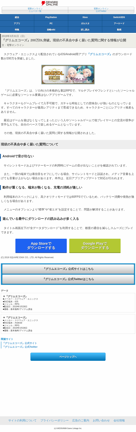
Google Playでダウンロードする (95, 246)
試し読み (85, 29)
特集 (17, 29)
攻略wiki (51, 29)
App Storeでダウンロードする (41, 246)
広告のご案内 (80, 420)
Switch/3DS (119, 17)
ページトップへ (68, 356)
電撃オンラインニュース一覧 (35, 9)
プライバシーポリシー (54, 420)
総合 (17, 17)
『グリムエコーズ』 (99, 54)
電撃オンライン (15, 45)
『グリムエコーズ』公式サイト (19, 343)
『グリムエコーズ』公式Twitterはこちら (68, 279)
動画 (119, 29)
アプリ (17, 23)
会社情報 (119, 420)
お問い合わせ (101, 420)
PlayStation (51, 17)
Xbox (85, 17)
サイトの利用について (22, 420)
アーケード (119, 23)
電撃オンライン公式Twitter (101, 9)
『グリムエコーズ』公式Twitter (20, 346)
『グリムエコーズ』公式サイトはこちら (68, 268)
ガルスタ (85, 23)
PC (51, 23)
